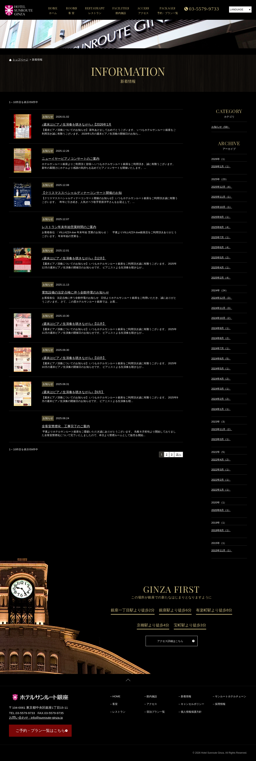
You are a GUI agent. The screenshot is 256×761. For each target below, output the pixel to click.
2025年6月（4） (221, 247)
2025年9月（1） (221, 216)
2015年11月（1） (221, 550)
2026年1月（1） (221, 166)
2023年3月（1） (221, 439)
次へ (178, 454)
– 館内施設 (150, 696)
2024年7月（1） (221, 348)
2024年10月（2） (221, 318)
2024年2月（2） (221, 398)
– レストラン (117, 711)
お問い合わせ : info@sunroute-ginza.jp (36, 717)
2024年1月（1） (221, 409)
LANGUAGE (236, 9)
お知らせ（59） (220, 126)
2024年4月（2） (221, 378)
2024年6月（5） (221, 358)
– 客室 (114, 703)
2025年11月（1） (221, 196)
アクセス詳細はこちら (170, 641)
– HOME (115, 696)
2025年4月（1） (221, 267)
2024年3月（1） (221, 388)
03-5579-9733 (204, 8)
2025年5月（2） (221, 257)
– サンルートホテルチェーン (229, 696)
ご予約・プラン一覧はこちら (40, 730)
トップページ (20, 59)
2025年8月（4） (221, 227)
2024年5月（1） (221, 368)
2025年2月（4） (221, 277)
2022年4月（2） (221, 459)
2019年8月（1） (221, 530)
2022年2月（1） (221, 479)
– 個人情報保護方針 (190, 711)
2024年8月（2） (221, 338)
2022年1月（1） (221, 489)
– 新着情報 (185, 696)
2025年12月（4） (221, 186)
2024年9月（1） (221, 328)
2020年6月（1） (221, 510)
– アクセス (150, 703)
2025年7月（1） (221, 237)
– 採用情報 (219, 703)
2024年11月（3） (221, 308)
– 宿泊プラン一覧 (154, 711)
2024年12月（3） (221, 297)
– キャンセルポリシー (191, 703)
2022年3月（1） (221, 469)
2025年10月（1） (221, 206)
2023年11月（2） (221, 429)
